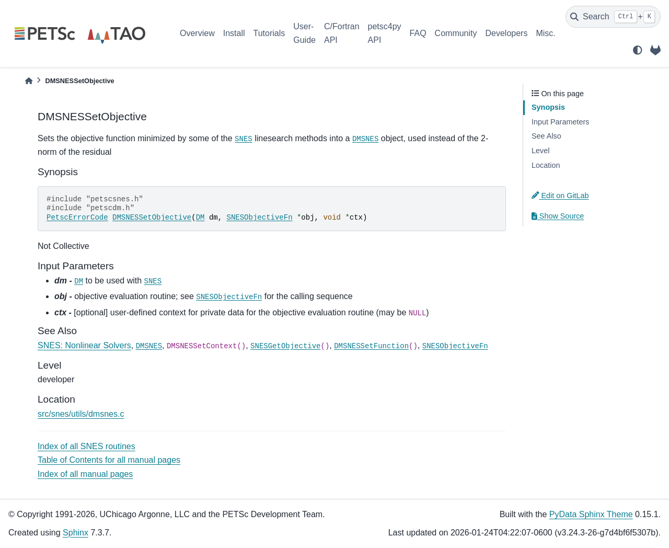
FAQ (418, 33)
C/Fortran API (342, 33)
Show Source (558, 216)
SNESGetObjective (285, 346)
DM (200, 217)
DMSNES (365, 139)
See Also (546, 136)
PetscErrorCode (77, 217)
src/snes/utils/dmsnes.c (81, 413)
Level (540, 150)
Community (456, 33)
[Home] (28, 80)
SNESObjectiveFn (260, 217)
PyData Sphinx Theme (591, 514)
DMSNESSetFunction (371, 346)
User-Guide (304, 33)
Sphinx (75, 532)
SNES (243, 139)
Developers (507, 33)
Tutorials (269, 33)
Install (234, 33)
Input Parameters (560, 122)
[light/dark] (638, 50)
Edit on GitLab (560, 195)
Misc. (545, 33)
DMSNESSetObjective (151, 217)
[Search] (613, 17)
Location (546, 165)
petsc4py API (384, 33)
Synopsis (548, 107)
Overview (197, 33)
